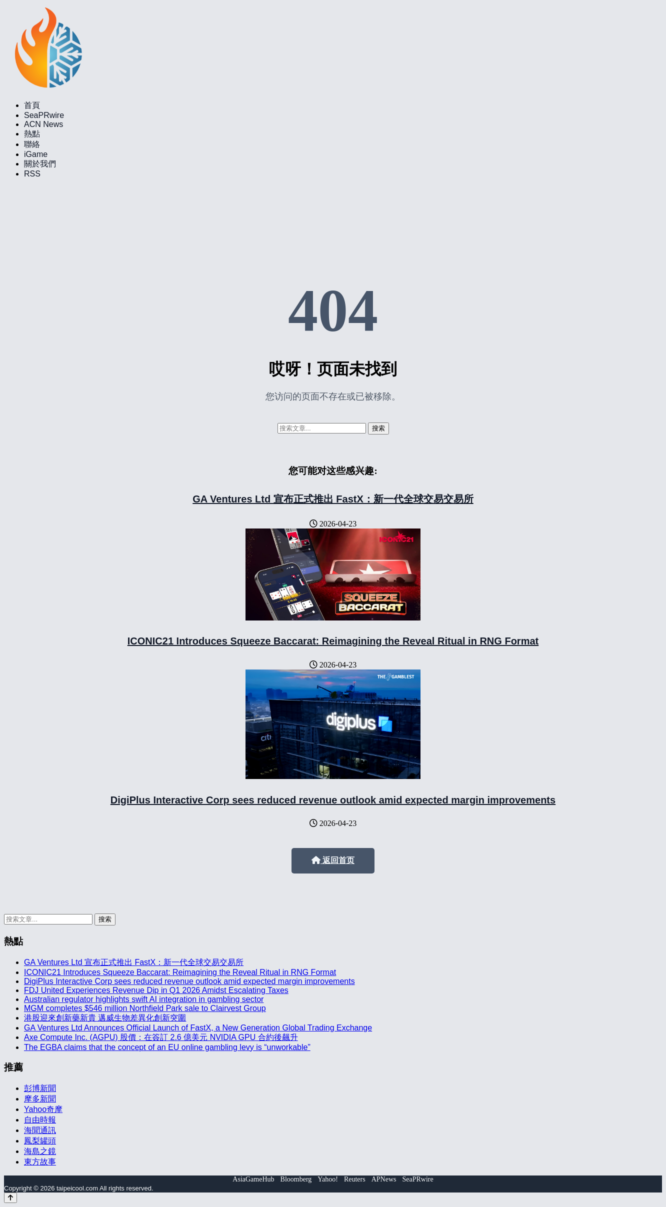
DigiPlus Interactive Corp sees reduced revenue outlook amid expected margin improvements (333, 800)
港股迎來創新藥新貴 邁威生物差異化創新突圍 (105, 1018)
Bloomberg (296, 1179)
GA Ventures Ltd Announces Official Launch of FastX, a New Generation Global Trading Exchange (198, 1028)
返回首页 (333, 860)
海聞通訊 (40, 1130)
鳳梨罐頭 (40, 1140)
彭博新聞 (40, 1088)
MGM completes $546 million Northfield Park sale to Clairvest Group (145, 1008)
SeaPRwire (44, 115)
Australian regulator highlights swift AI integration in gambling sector (144, 999)
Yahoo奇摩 (43, 1109)
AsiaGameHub (253, 1179)
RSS (32, 174)
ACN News (43, 124)
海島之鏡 (40, 1151)
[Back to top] (10, 1197)
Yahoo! (328, 1179)
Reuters (355, 1179)
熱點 (32, 134)
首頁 (32, 105)
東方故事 (40, 1162)
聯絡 (32, 144)
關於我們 (40, 164)
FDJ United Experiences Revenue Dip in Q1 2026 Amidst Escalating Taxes (156, 990)
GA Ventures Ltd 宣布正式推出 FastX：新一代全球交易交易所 (333, 499)
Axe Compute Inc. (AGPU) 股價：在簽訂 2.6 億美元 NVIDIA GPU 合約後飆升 (161, 1037)
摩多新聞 (40, 1098)
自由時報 (40, 1120)
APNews (384, 1179)
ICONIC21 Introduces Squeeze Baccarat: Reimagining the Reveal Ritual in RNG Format (333, 641)
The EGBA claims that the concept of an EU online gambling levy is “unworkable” (167, 1047)
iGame (36, 154)
